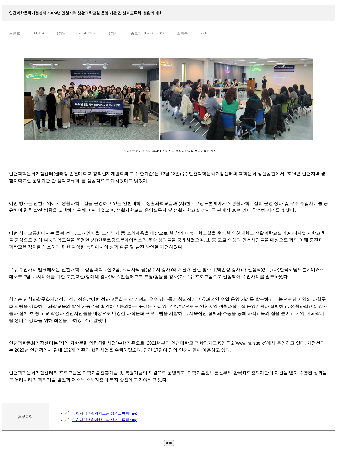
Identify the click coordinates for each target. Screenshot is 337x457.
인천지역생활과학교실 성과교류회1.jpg (104, 413)
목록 (169, 443)
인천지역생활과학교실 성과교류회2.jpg (104, 420)
